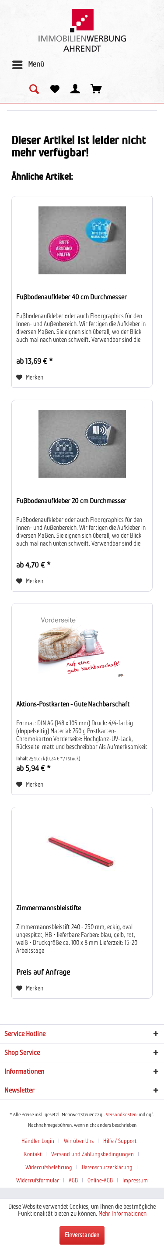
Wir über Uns (79, 1141)
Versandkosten (121, 1115)
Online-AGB (100, 1181)
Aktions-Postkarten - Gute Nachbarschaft (72, 704)
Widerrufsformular (37, 1181)
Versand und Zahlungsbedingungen (92, 1154)
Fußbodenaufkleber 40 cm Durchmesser (71, 297)
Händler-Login (37, 1141)
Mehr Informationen (122, 1214)
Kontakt (33, 1154)
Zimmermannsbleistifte (48, 908)
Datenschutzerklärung (107, 1168)
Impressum (135, 1181)
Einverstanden (82, 1235)
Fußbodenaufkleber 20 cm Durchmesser (71, 500)
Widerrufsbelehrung (48, 1168)
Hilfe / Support (119, 1141)
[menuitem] (28, 65)
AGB (73, 1181)
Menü (28, 63)
